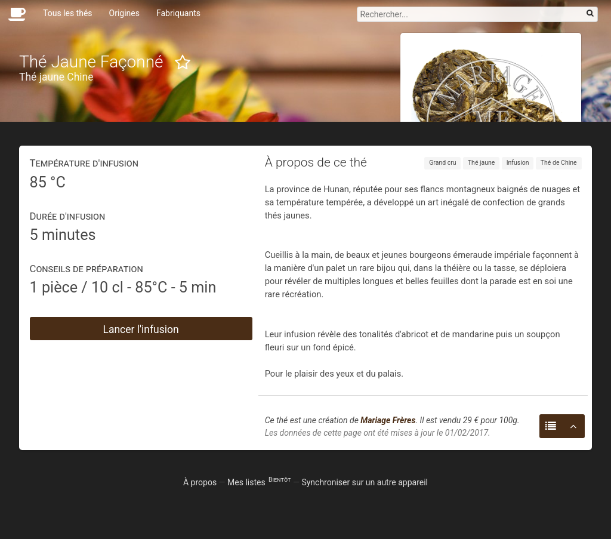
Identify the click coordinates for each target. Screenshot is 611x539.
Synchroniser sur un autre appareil (364, 482)
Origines (124, 13)
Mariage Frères (387, 420)
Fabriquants (178, 13)
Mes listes (259, 482)
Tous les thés (67, 13)
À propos (200, 482)
